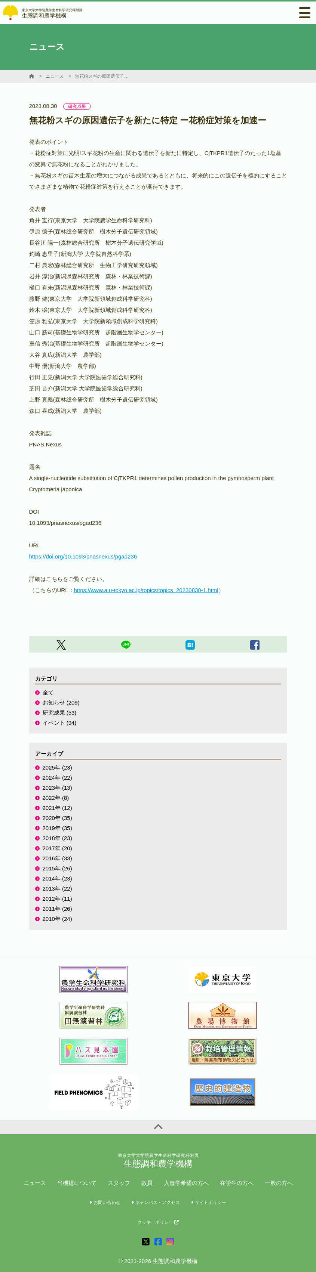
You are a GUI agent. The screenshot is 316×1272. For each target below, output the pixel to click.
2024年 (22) (57, 777)
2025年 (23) (57, 767)
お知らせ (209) (61, 702)
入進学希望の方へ (186, 1183)
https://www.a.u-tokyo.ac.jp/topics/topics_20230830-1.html (146, 590)
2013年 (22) (57, 888)
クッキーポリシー (158, 1222)
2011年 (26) (57, 909)
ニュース (55, 76)
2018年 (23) (57, 838)
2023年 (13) (57, 787)
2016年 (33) (57, 858)
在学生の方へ (237, 1183)
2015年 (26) (57, 868)
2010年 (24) (57, 919)
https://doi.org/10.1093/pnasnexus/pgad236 (83, 556)
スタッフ (119, 1183)
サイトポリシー (208, 1202)
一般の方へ (279, 1183)
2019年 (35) (57, 828)
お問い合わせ (105, 1202)
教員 (147, 1183)
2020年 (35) (57, 818)
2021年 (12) (57, 808)
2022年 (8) (56, 798)
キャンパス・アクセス (156, 1202)
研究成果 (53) (60, 712)
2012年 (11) (57, 898)
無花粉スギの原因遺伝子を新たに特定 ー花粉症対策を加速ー (103, 76)
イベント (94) (60, 722)
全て (48, 692)
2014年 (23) (57, 878)
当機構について (76, 1183)
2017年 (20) (57, 848)
